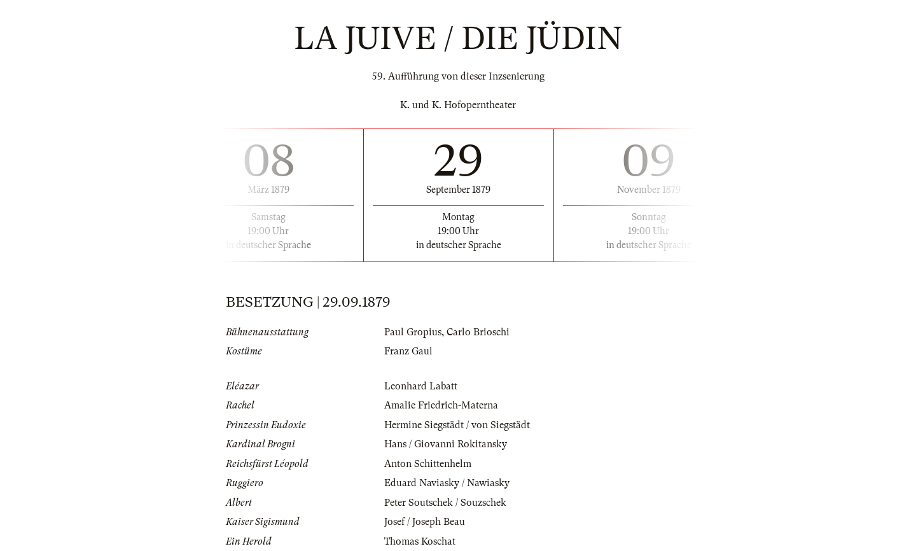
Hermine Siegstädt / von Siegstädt (457, 425)
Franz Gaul (408, 351)
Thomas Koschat (419, 541)
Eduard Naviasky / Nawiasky (447, 483)
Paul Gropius (412, 332)
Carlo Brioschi (478, 332)
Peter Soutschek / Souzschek (445, 502)
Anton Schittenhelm (427, 464)
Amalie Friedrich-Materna (441, 405)
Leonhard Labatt (420, 386)
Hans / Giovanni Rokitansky (445, 444)
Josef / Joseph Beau (424, 521)
